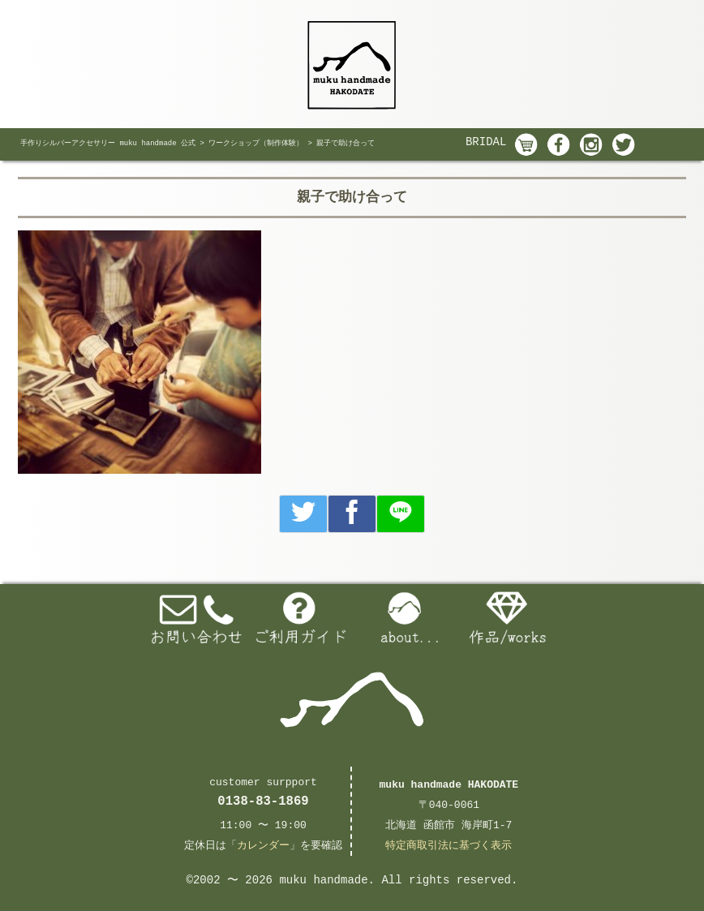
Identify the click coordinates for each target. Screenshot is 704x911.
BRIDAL (486, 141)
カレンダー (263, 846)
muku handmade (323, 880)
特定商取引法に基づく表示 (448, 846)
